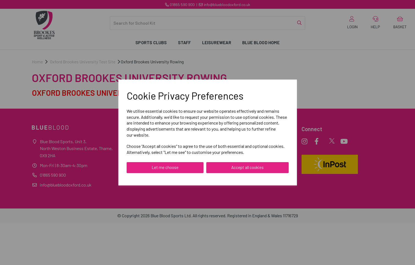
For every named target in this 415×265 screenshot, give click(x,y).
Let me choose (165, 167)
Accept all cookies (247, 167)
